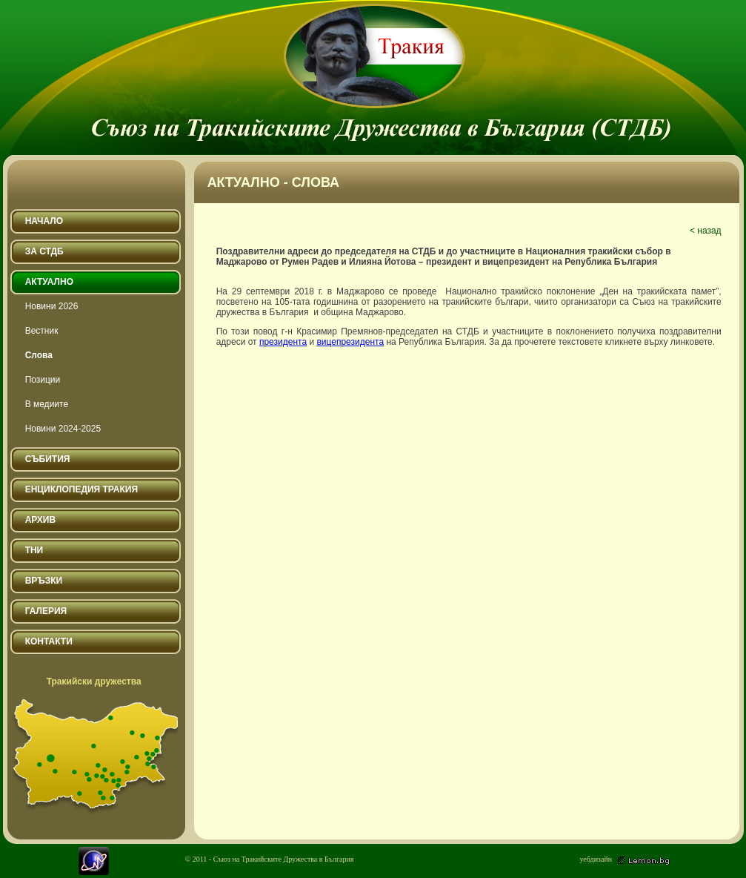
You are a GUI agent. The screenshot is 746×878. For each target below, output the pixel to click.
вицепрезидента (350, 342)
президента (283, 342)
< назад (706, 230)
